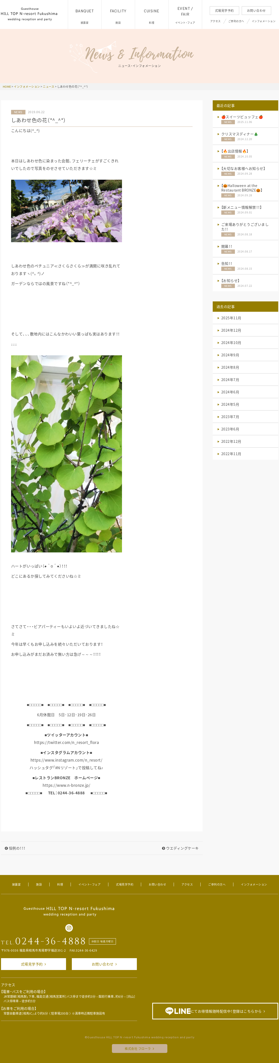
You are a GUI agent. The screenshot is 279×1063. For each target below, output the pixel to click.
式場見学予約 (224, 10)
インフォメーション (264, 21)
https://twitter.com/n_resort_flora (66, 742)
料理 (60, 884)
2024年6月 (230, 391)
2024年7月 (230, 379)
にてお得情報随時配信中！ (213, 1011)
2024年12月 (231, 330)
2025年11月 (231, 317)
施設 (39, 884)
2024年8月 (230, 367)
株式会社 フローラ (138, 1048)
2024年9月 (230, 354)
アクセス (215, 21)
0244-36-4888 (50, 941)
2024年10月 (231, 342)
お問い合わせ (256, 10)
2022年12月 (231, 441)
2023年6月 (230, 428)
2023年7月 (230, 416)
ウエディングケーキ (180, 848)
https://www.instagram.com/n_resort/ (66, 760)
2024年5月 (230, 404)
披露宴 (16, 884)
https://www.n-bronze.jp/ (66, 785)
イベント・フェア (89, 884)
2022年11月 (231, 453)
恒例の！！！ (15, 848)
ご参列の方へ (236, 21)
